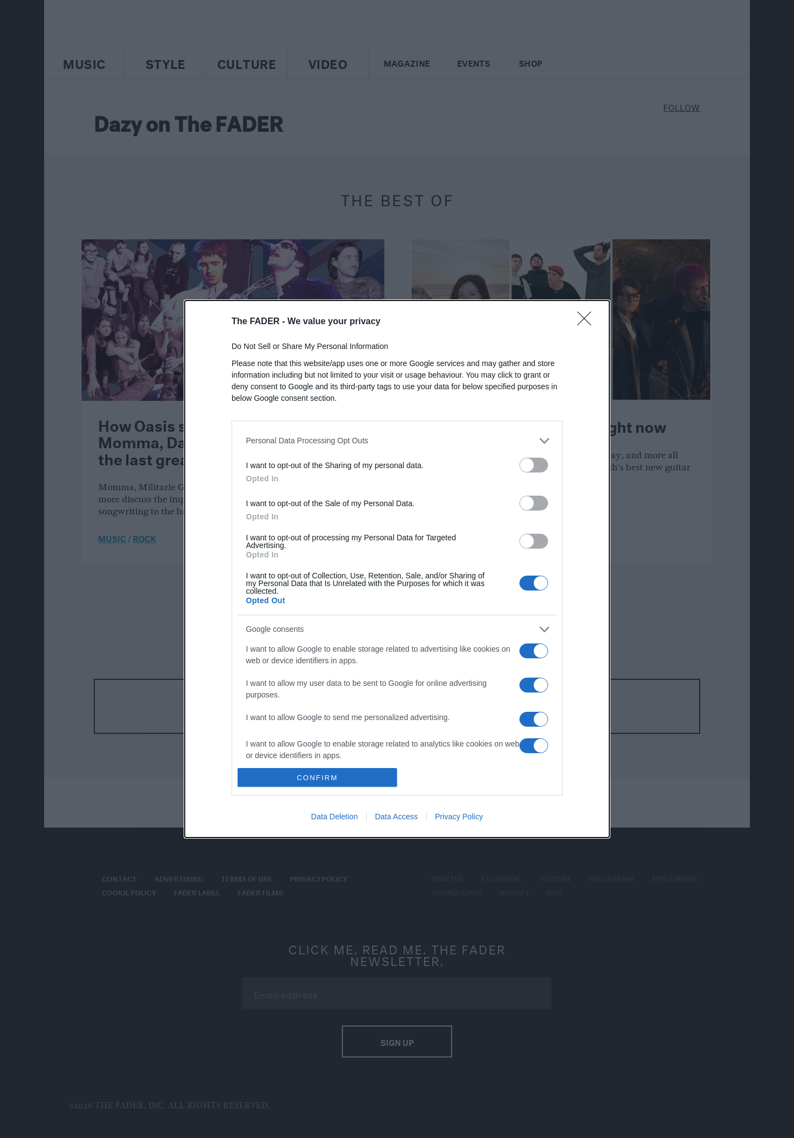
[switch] (533, 465)
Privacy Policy (459, 816)
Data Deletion (334, 816)
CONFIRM (317, 777)
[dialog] (397, 569)
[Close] (587, 322)
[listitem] (397, 441)
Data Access (396, 816)
